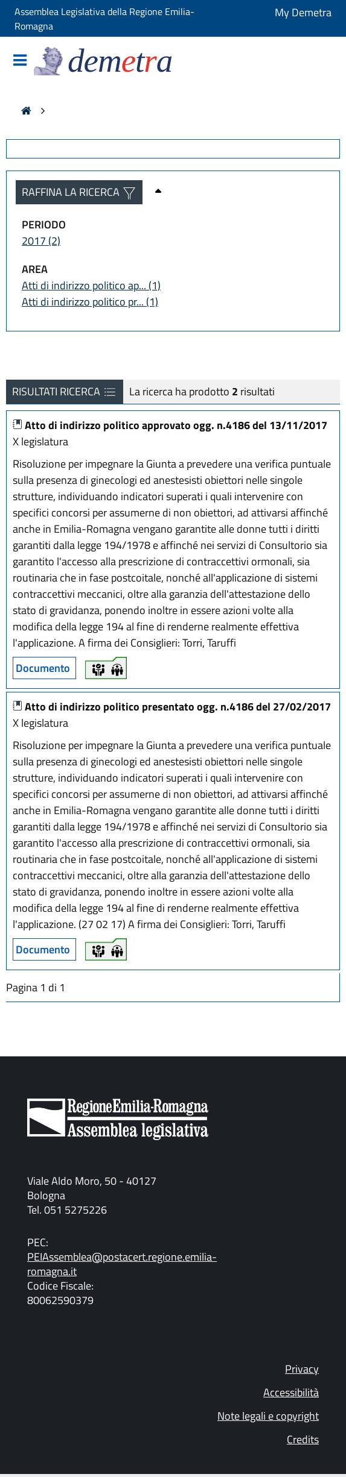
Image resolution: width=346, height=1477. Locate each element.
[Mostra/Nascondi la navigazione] (20, 61)
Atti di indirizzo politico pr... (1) (90, 301)
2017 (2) (41, 241)
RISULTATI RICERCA (64, 391)
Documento (43, 668)
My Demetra (303, 12)
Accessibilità (291, 1392)
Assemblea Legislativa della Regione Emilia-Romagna (104, 18)
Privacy (302, 1369)
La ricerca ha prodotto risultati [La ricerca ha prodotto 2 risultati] (202, 391)
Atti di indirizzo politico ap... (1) (91, 285)
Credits (303, 1439)
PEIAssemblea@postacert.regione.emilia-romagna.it (122, 1264)
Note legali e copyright (268, 1416)
